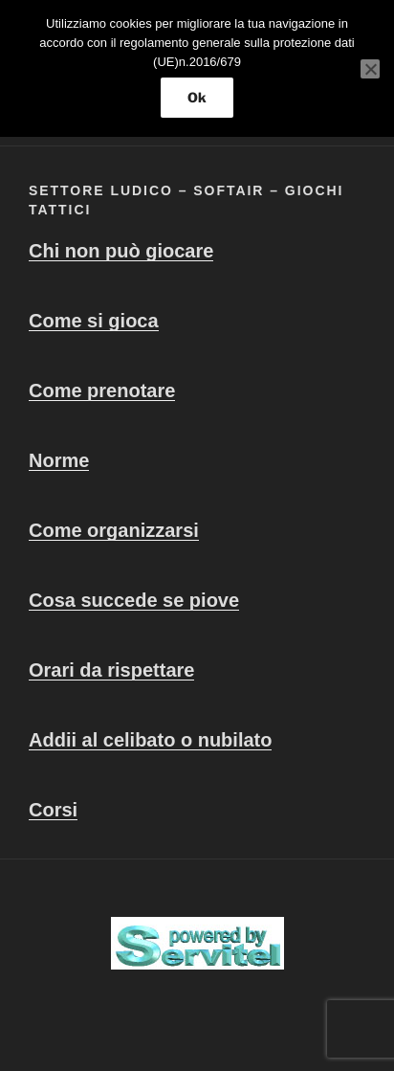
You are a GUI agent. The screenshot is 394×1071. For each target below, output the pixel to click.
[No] (370, 68)
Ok (197, 97)
